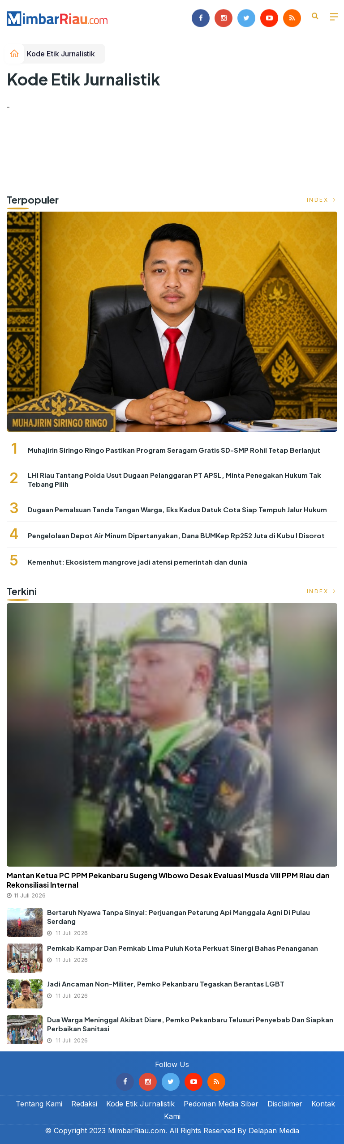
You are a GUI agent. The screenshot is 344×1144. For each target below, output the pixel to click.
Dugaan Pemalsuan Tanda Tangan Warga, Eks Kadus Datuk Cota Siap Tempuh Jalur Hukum (177, 509)
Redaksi (84, 1103)
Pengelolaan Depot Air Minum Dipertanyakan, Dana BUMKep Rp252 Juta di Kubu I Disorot (176, 535)
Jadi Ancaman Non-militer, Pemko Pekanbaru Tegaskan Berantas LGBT (165, 983)
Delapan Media (274, 1130)
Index (322, 199)
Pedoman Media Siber (221, 1103)
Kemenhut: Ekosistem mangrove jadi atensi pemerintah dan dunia (137, 561)
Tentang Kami (39, 1103)
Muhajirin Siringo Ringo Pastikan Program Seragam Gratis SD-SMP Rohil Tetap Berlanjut (174, 450)
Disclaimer (284, 1103)
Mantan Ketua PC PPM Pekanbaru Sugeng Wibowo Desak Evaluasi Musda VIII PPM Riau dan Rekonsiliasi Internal (168, 880)
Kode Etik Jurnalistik (61, 53)
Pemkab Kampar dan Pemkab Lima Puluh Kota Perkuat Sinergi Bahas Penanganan (182, 948)
